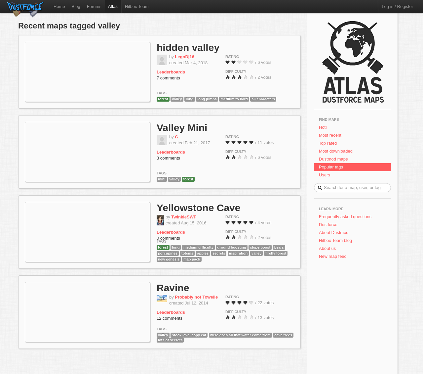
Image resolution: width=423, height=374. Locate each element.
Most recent (330, 135)
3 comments (168, 158)
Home (59, 6)
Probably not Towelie (196, 297)
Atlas (113, 6)
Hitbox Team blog (335, 240)
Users (324, 174)
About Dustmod (334, 232)
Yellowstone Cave (198, 207)
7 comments (168, 77)
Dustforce (328, 224)
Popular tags (331, 166)
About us (327, 248)
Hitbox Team (137, 6)
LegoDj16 (184, 56)
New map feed (334, 256)
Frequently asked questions (345, 216)
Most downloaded (336, 151)
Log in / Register (397, 6)
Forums (94, 6)
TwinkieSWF (183, 216)
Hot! (323, 127)
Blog (76, 6)
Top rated (328, 143)
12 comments (169, 318)
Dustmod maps (333, 159)
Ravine (173, 287)
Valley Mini (182, 127)
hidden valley (188, 47)
